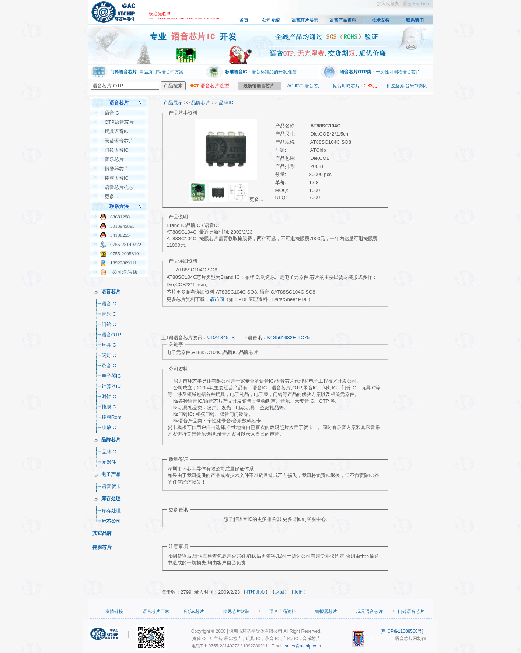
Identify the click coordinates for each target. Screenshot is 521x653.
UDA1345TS (221, 337)
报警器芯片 (117, 169)
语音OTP (111, 334)
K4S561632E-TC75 (288, 337)
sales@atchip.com (303, 646)
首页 (243, 20)
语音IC (112, 113)
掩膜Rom (112, 417)
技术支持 (380, 20)
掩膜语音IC (117, 178)
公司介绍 (271, 20)
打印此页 (255, 592)
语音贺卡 (111, 486)
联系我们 (415, 20)
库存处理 (111, 510)
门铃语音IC (117, 150)
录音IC (109, 365)
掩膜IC (109, 407)
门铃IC (109, 324)
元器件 (109, 462)
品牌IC (109, 451)
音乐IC (109, 314)
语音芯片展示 (304, 20)
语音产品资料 (342, 20)
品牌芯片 (200, 102)
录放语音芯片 (119, 141)
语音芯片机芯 (119, 187)
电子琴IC (111, 376)
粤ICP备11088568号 (402, 631)
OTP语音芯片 (119, 122)
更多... (111, 196)
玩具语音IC (117, 131)
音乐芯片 (114, 159)
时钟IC (109, 396)
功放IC (109, 427)
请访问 (217, 299)
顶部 (299, 592)
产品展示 (173, 102)
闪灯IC (109, 355)
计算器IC (111, 386)
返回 (279, 592)
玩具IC (109, 345)
